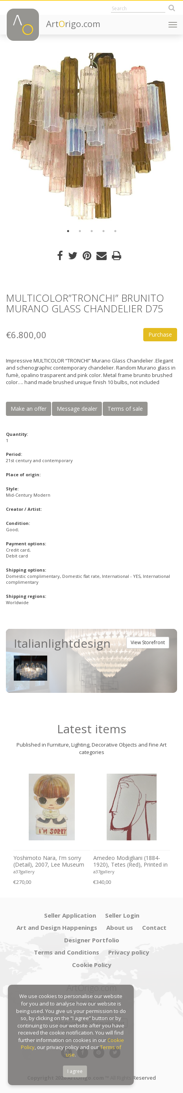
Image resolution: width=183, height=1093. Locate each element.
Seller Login (122, 915)
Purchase (160, 334)
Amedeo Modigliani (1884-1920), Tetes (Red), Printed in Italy (130, 861)
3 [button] (92, 231)
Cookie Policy (91, 965)
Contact (154, 927)
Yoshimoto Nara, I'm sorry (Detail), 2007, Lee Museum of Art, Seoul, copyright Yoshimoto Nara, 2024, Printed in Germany (48, 861)
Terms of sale (125, 408)
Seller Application (70, 915)
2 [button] (80, 231)
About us (119, 927)
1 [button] (68, 231)
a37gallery (24, 871)
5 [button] (115, 231)
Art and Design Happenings (57, 927)
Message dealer (77, 408)
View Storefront (148, 642)
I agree (75, 1071)
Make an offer (28, 408)
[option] (91, 136)
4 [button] (103, 231)
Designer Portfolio (91, 940)
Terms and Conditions (66, 952)
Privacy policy (128, 952)
